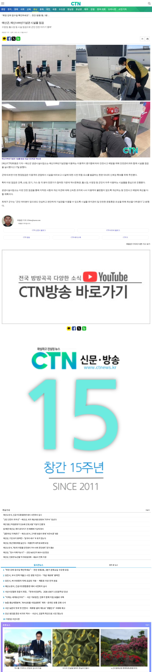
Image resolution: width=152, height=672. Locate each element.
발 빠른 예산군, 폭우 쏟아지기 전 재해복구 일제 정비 (23, 528)
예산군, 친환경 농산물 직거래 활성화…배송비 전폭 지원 (24, 557)
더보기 (148, 510)
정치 (10, 9)
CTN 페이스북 (76, 237)
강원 (93, 9)
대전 (48, 9)
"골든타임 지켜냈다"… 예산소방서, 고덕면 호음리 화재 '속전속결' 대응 (30, 533)
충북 (42, 9)
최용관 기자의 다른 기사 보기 (138, 244)
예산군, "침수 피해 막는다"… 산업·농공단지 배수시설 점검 (26, 552)
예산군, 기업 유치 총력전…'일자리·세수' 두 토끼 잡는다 (24, 538)
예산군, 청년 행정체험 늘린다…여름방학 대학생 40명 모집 (25, 543)
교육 (29, 9)
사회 (22, 9)
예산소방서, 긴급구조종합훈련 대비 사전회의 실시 (22, 514)
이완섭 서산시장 (11, 618)
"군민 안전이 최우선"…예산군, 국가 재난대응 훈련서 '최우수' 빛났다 (29, 519)
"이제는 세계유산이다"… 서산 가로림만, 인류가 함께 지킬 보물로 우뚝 (33, 597)
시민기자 (123, 9)
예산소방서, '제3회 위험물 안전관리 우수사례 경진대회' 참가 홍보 (28, 547)
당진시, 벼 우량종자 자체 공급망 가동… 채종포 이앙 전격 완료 (30, 580)
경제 (16, 9)
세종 (54, 9)
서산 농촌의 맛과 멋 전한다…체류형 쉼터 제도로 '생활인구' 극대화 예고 (34, 608)
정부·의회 (101, 9)
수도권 (62, 9)
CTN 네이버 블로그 (113, 230)
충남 (35, 9)
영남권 (70, 9)
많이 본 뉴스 (113, 565)
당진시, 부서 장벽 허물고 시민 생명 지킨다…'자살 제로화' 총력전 (31, 575)
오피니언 (112, 9)
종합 (3, 9)
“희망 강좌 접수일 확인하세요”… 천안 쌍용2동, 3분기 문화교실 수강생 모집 (36, 569)
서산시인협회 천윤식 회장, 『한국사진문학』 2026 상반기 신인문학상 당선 (35, 591)
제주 (86, 9)
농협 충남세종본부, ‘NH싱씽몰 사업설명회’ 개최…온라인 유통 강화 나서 (34, 602)
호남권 (79, 9)
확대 (146, 48)
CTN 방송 (26, 237)
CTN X (125, 237)
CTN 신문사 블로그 (39, 230)
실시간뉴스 (38, 564)
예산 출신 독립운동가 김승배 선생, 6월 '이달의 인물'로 (24, 524)
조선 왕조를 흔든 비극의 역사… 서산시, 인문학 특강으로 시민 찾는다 (33, 613)
